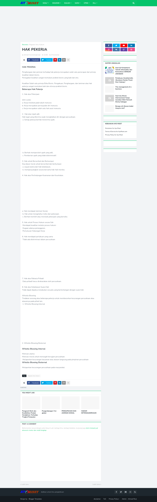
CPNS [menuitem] (86, 3)
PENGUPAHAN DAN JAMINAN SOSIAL (69, 412)
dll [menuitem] (94, 3)
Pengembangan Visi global (49, 412)
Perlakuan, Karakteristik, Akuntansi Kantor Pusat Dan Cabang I (124, 80)
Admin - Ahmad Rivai (129, 499)
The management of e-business (123, 88)
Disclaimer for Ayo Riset (113, 128)
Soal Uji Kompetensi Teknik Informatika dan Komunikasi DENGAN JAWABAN (123, 71)
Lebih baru (25, 484)
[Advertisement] (78, 24)
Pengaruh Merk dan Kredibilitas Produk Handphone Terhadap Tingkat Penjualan (30, 414)
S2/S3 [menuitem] (77, 3)
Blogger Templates (35, 499)
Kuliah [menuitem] (67, 3)
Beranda (25, 45)
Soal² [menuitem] (45, 3)
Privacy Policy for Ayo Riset (114, 135)
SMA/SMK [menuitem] (56, 3)
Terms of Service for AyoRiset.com (116, 132)
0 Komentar (55, 55)
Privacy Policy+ (114, 499)
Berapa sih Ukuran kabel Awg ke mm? (124, 107)
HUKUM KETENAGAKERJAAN (88, 412)
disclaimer (97, 499)
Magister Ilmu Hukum (36, 45)
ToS (104, 499)
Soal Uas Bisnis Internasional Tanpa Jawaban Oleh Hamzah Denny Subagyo (123, 99)
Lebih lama (96, 484)
